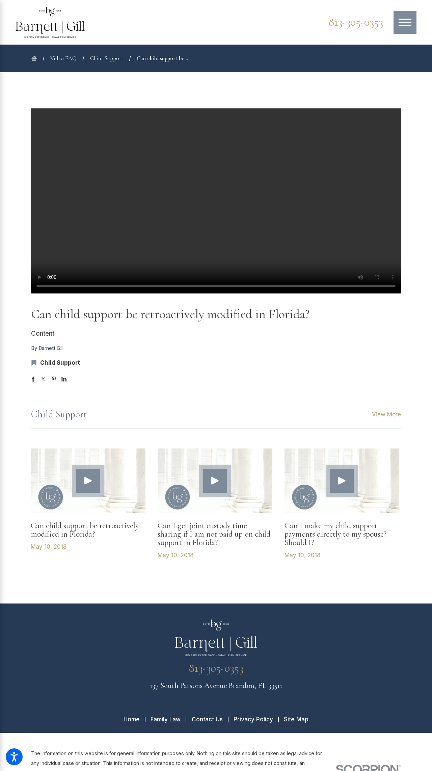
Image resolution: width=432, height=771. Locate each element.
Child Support (106, 58)
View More (386, 414)
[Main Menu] (405, 22)
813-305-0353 (355, 22)
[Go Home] (37, 58)
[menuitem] (134, 719)
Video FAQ (63, 58)
